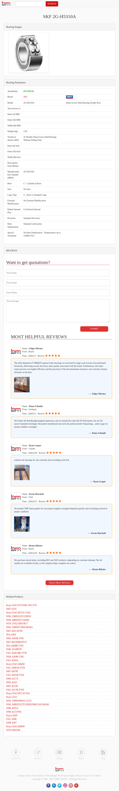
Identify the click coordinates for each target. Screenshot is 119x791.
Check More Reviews (59, 582)
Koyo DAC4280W (15, 726)
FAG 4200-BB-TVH (16, 653)
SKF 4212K (12, 686)
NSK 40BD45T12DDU (18, 620)
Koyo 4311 (11, 697)
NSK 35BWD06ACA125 (18, 700)
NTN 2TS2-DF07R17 (17, 623)
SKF (25, 97)
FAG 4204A (12, 660)
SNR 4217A (12, 678)
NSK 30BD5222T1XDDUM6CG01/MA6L (27, 704)
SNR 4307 (11, 722)
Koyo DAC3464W (15, 664)
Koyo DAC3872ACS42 (18, 693)
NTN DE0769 (13, 730)
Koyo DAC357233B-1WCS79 (21, 605)
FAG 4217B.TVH (15, 689)
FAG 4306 (11, 719)
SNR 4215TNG (14, 711)
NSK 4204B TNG (15, 656)
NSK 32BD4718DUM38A (19, 627)
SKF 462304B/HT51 (16, 642)
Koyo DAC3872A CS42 (18, 612)
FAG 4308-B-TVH (15, 667)
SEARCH (52, 4)
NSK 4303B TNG (15, 638)
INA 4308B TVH (14, 645)
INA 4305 (11, 634)
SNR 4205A (12, 708)
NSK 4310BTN (14, 649)
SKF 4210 (11, 609)
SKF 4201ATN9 (14, 631)
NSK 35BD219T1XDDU (18, 616)
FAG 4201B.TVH (15, 675)
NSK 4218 (11, 682)
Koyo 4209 (11, 715)
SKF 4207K (12, 671)
